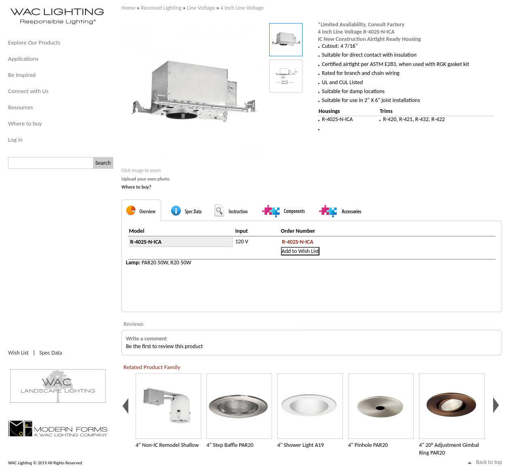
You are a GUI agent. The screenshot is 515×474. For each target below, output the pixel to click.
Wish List (18, 352)
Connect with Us (28, 91)
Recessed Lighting (161, 7)
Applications (23, 58)
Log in (15, 139)
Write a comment (146, 338)
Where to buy (25, 123)
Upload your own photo (145, 179)
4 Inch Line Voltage (242, 7)
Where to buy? (136, 187)
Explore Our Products (34, 42)
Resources (20, 107)
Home (128, 7)
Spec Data (50, 352)
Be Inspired (22, 75)
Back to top (489, 462)
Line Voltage (201, 7)
